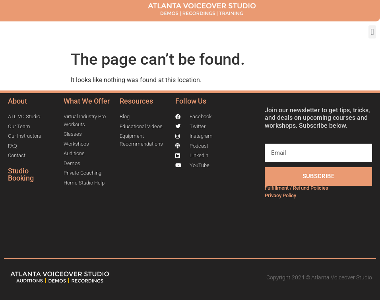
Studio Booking (21, 174)
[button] (372, 31)
